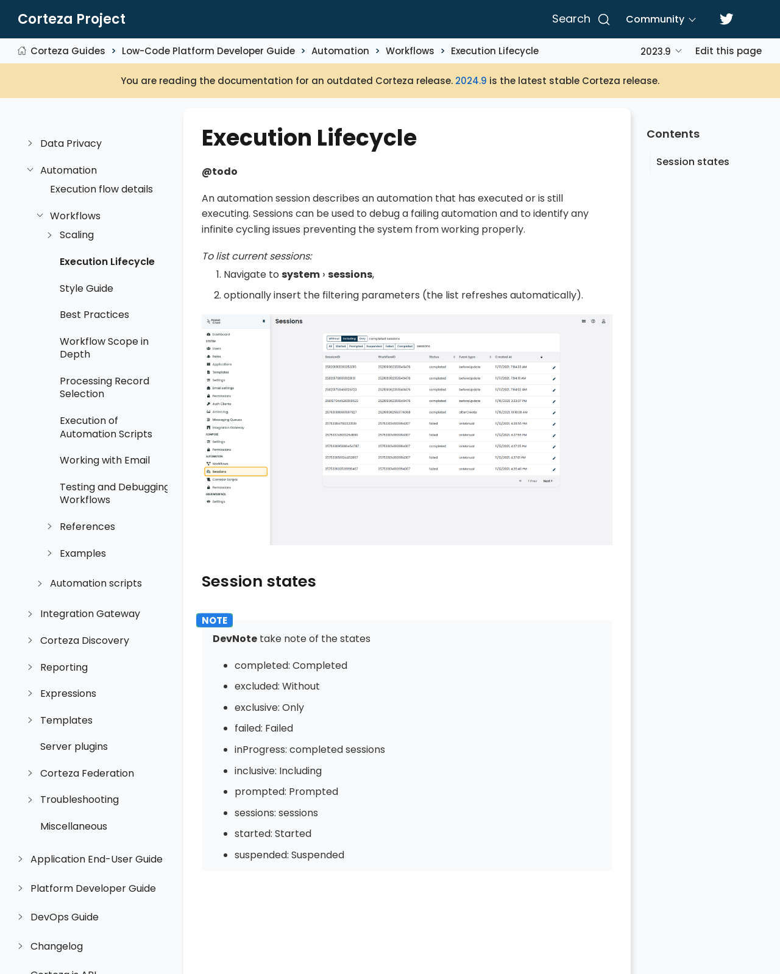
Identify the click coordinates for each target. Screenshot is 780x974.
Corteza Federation (87, 773)
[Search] (579, 19)
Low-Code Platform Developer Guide (208, 50)
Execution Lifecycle (495, 50)
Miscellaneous (73, 826)
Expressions (68, 694)
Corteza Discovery (84, 641)
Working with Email (105, 460)
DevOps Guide (64, 917)
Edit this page (728, 50)
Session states (692, 162)
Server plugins (74, 746)
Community (655, 19)
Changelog (56, 946)
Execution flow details (101, 189)
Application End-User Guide (96, 859)
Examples (83, 553)
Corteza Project (72, 19)
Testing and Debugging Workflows (115, 494)
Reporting (64, 667)
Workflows (410, 50)
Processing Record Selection (104, 388)
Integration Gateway (90, 614)
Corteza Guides (67, 50)
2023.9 (655, 51)
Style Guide (86, 288)
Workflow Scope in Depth (104, 348)
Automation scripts (96, 583)
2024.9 (471, 80)
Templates (66, 720)
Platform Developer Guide (93, 888)
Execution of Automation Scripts (106, 427)
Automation (340, 50)
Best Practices (94, 315)
